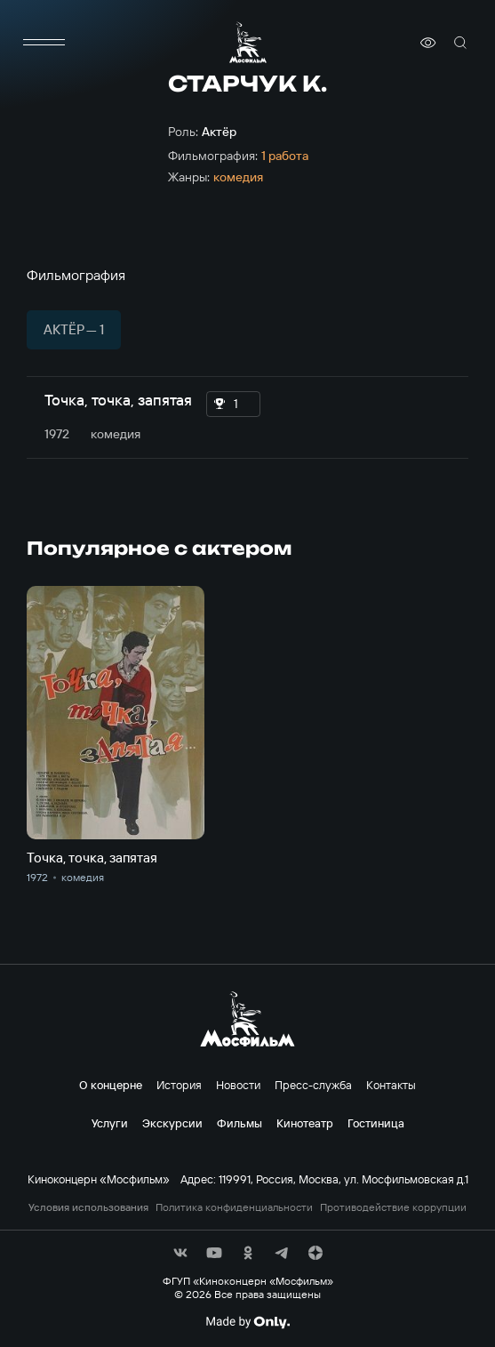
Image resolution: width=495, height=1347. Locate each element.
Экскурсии (172, 1123)
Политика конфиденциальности (234, 1207)
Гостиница (375, 1123)
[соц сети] (180, 1253)
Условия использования (88, 1207)
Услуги (110, 1123)
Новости (238, 1085)
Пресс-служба (313, 1085)
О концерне (110, 1085)
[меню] (44, 42)
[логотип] (248, 42)
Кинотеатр (304, 1123)
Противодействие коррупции (393, 1207)
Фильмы (239, 1123)
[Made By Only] (247, 1322)
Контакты (391, 1085)
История (179, 1085)
